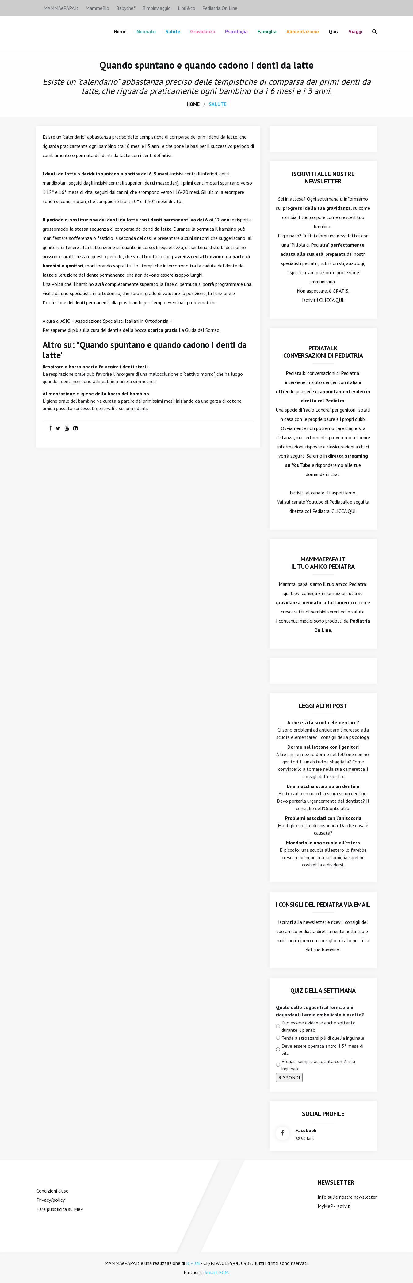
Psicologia (236, 31)
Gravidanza (202, 31)
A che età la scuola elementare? (323, 722)
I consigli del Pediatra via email (323, 904)
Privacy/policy (50, 1200)
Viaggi (355, 31)
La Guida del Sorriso (199, 330)
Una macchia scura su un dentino (323, 786)
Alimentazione (302, 31)
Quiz (334, 31)
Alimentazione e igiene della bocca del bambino (96, 393)
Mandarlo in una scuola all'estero (323, 842)
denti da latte (157, 229)
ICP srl (193, 1263)
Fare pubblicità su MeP (59, 1209)
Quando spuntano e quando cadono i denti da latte (207, 65)
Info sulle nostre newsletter (347, 1197)
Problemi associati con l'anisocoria (323, 818)
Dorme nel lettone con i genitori (323, 747)
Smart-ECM (216, 1272)
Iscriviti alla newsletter (302, 922)
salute (217, 104)
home (193, 104)
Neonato (146, 31)
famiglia (267, 31)
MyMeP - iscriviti (334, 1206)
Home (120, 31)
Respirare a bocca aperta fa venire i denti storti (95, 366)
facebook (306, 1130)
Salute (173, 31)
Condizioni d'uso (52, 1191)
